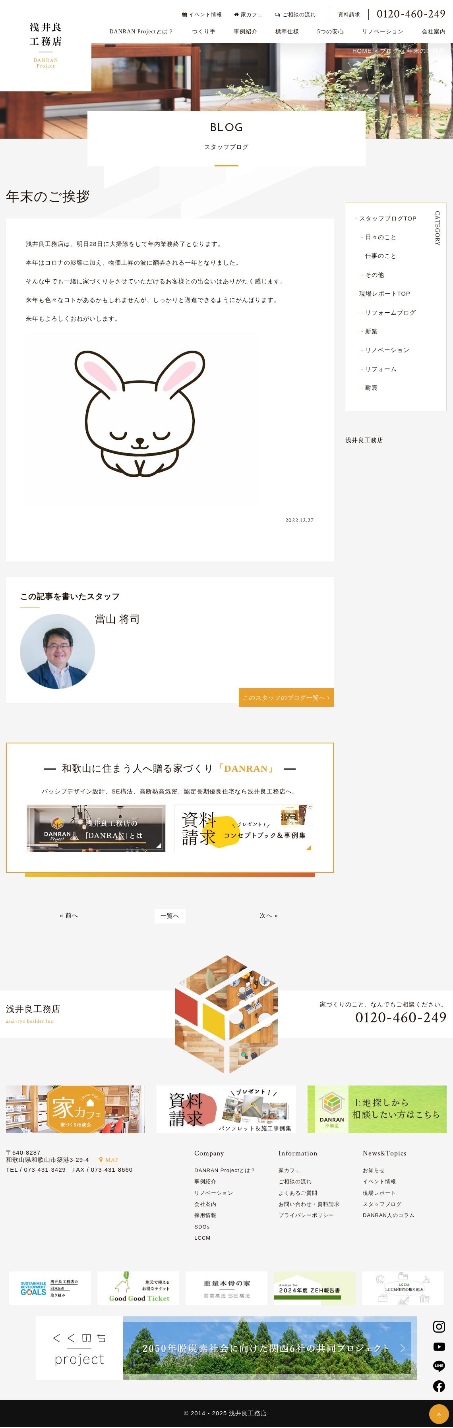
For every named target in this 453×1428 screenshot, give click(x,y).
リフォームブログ (390, 312)
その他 (374, 274)
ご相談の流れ (297, 13)
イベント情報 (203, 13)
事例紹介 (247, 30)
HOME (362, 51)
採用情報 (205, 1216)
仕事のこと (381, 256)
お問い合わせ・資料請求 (309, 1205)
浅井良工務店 (364, 439)
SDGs (202, 1228)
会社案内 (435, 30)
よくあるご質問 (298, 1194)
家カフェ (250, 13)
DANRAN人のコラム (389, 1216)
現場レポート (379, 1194)
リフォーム (381, 368)
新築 (371, 330)
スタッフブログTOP (388, 218)
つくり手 (205, 30)
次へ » (269, 916)
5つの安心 (332, 30)
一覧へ (170, 916)
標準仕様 (288, 30)
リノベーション (384, 30)
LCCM (202, 1239)
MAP (109, 1161)
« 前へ (69, 916)
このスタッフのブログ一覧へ (286, 698)
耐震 (371, 386)
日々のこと (381, 237)
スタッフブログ (382, 1205)
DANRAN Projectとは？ (143, 30)
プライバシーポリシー (306, 1216)
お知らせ (374, 1171)
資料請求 (350, 13)
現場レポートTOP (385, 293)
